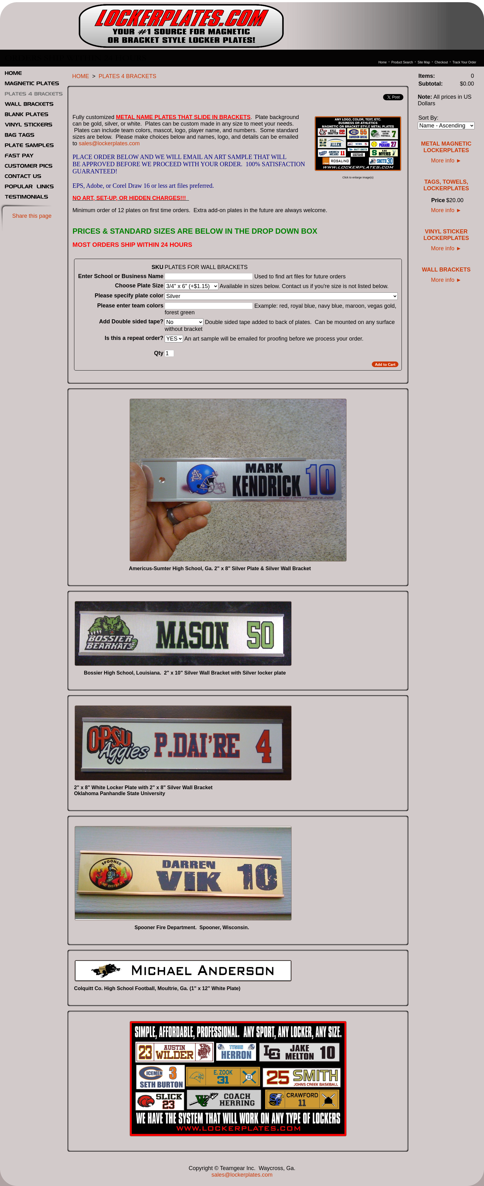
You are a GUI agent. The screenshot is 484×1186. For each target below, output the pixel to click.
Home (382, 62)
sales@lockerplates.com (109, 143)
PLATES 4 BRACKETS (128, 76)
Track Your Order (464, 62)
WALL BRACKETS (446, 270)
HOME (80, 76)
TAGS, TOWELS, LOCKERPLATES (446, 185)
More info (446, 160)
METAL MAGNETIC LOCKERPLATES (446, 147)
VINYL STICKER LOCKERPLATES (446, 234)
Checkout (441, 62)
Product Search (402, 62)
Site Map (424, 62)
